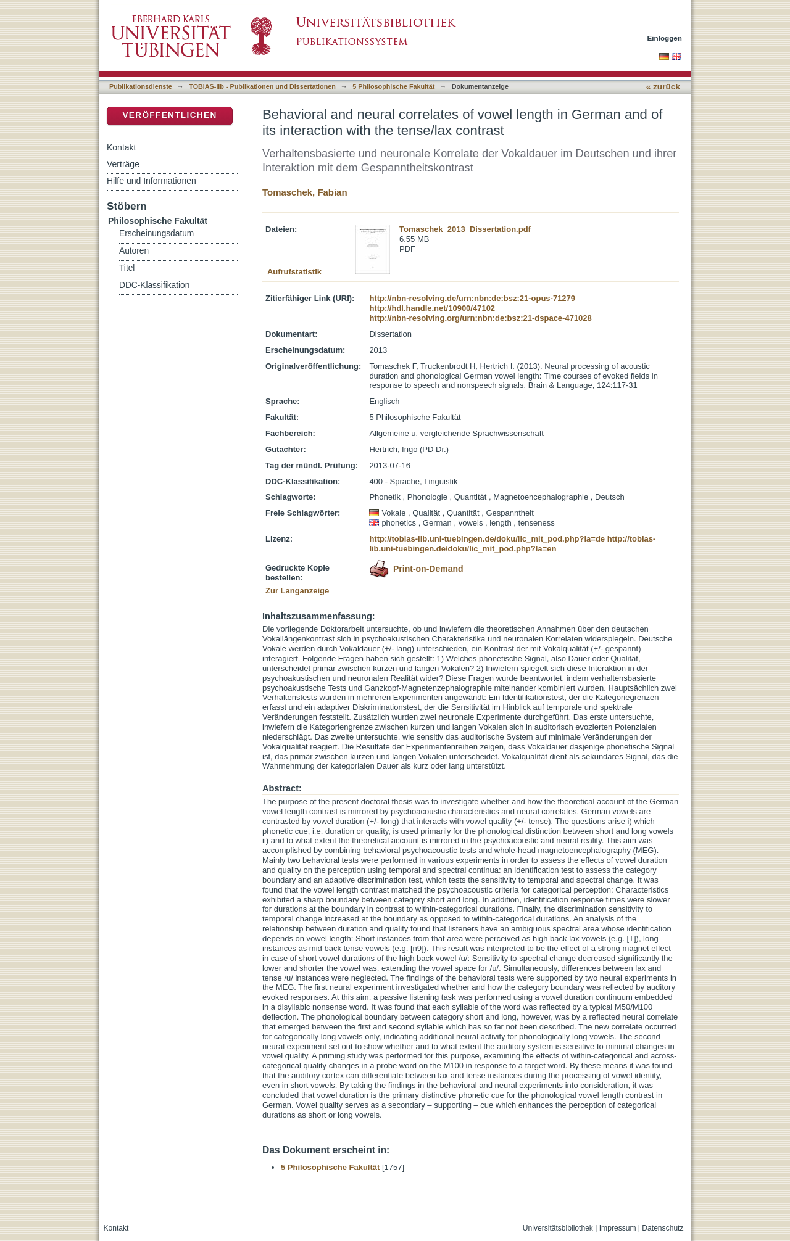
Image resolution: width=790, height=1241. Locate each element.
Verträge (123, 164)
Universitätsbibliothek (558, 1228)
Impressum (617, 1228)
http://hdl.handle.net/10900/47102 (432, 308)
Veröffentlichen (169, 115)
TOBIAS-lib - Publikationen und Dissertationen (262, 86)
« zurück (663, 86)
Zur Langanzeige (297, 590)
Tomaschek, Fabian (304, 192)
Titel (127, 268)
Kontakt (121, 147)
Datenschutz (662, 1228)
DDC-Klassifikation (154, 285)
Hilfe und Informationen (151, 181)
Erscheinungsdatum (156, 233)
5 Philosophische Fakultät (393, 86)
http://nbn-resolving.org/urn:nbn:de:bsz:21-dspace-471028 (480, 318)
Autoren (134, 250)
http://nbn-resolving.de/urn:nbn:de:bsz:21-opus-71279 (472, 298)
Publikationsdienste (140, 86)
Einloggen (665, 38)
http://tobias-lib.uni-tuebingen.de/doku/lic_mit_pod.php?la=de (487, 538)
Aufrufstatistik (294, 271)
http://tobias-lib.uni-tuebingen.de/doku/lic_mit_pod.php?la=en (512, 543)
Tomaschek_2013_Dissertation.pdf (465, 229)
